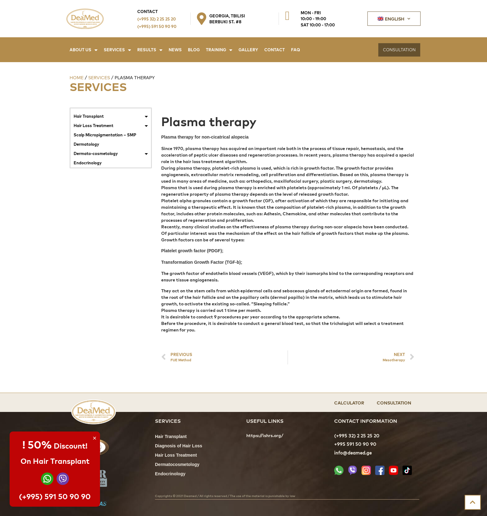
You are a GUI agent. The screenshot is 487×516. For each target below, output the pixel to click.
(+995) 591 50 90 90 (156, 26)
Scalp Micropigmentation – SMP (105, 134)
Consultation (394, 402)
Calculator (349, 402)
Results (149, 50)
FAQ (295, 49)
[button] (399, 50)
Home (77, 77)
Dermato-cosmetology (111, 153)
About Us (84, 50)
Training (219, 50)
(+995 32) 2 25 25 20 (156, 18)
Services (117, 50)
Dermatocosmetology (177, 465)
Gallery (248, 49)
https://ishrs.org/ (264, 435)
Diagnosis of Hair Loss (178, 446)
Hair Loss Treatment (111, 125)
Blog (194, 49)
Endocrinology (88, 162)
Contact (274, 49)
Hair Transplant (111, 116)
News (175, 49)
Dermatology (86, 144)
